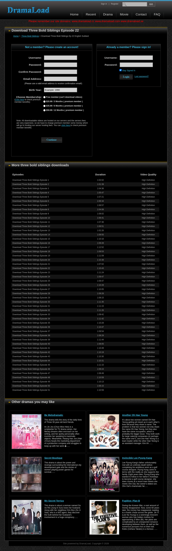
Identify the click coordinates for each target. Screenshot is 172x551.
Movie (124, 14)
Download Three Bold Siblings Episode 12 (31, 226)
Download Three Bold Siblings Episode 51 (31, 390)
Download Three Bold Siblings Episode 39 (31, 339)
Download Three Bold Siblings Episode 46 (31, 369)
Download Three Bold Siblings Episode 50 (31, 386)
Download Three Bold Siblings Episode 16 (31, 243)
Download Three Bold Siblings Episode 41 (31, 348)
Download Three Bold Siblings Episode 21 (31, 264)
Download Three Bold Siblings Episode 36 (31, 327)
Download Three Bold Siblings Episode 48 (31, 377)
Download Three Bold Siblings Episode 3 (30, 188)
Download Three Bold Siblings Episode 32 (31, 310)
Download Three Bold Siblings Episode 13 (31, 230)
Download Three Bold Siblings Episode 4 (30, 193)
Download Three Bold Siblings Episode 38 (31, 335)
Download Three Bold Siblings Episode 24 (31, 277)
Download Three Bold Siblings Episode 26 (31, 285)
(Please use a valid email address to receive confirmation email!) (53, 83)
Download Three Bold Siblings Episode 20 (31, 260)
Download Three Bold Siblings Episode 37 (31, 331)
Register (114, 4)
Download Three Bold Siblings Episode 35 (31, 323)
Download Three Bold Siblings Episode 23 (31, 272)
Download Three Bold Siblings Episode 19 (31, 256)
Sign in (104, 4)
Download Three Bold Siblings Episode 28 (31, 293)
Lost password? (142, 76)
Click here (19, 99)
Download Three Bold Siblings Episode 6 (30, 201)
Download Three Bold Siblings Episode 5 (30, 197)
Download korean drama (29, 10)
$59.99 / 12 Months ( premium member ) (65, 110)
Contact (141, 14)
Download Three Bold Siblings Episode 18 (31, 251)
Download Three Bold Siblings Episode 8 (30, 209)
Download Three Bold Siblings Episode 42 (31, 352)
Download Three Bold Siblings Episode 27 (31, 289)
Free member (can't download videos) (64, 97)
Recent (91, 14)
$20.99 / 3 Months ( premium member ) (64, 101)
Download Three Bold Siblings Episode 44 (31, 360)
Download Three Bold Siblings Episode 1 (30, 180)
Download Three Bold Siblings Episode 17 (31, 247)
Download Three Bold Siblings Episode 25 (31, 281)
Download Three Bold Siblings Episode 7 (30, 205)
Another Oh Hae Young (135, 415)
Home (74, 14)
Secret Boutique (53, 458)
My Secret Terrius (54, 500)
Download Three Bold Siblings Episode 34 (31, 318)
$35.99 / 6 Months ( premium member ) (64, 106)
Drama (108, 14)
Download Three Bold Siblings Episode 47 (31, 373)
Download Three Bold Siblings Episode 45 (31, 365)
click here (66, 125)
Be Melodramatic (53, 415)
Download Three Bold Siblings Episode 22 (31, 268)
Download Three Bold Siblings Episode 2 (30, 184)
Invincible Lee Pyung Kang (137, 458)
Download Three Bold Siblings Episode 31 (31, 306)
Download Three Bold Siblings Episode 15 (31, 239)
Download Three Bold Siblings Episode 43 (31, 356)
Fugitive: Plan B (131, 500)
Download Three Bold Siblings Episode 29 (31, 297)
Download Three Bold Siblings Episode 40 (31, 344)
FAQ (157, 14)
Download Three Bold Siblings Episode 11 (31, 222)
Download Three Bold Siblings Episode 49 (31, 381)
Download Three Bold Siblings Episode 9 (30, 214)
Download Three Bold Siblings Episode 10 (31, 218)
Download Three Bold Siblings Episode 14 (31, 235)
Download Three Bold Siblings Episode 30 (31, 302)
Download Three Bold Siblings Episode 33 (31, 314)
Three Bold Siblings (30, 36)
